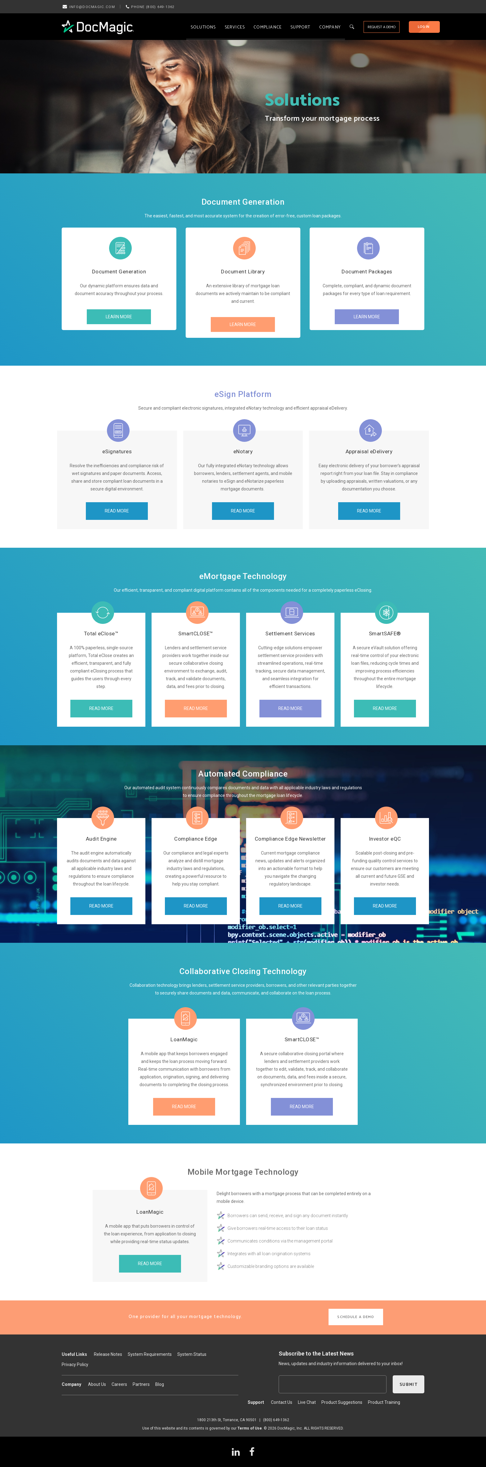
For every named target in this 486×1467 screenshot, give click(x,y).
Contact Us (281, 1402)
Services (235, 27)
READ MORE (117, 510)
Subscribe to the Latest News (316, 1353)
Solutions (203, 27)
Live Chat (307, 1402)
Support (300, 27)
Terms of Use (249, 1428)
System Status (191, 1354)
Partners (141, 1384)
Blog (159, 1384)
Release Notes (108, 1354)
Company (330, 27)
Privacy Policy (75, 1364)
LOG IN (423, 27)
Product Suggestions (341, 1402)
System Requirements (150, 1354)
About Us (97, 1384)
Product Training (384, 1402)
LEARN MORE (119, 316)
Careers (119, 1384)
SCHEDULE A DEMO (355, 1317)
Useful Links (74, 1354)
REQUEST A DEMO (381, 27)
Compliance (268, 27)
